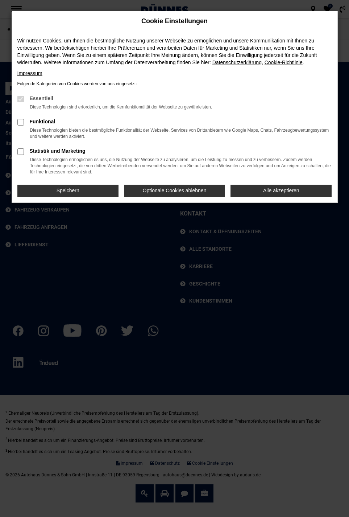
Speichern (68, 190)
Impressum (29, 73)
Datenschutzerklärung (237, 62)
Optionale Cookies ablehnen (175, 190)
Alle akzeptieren (281, 190)
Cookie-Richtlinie (284, 62)
